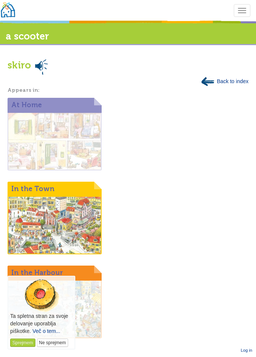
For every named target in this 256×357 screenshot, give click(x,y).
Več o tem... (46, 331)
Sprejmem (22, 342)
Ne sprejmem (52, 342)
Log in (246, 350)
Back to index (224, 81)
